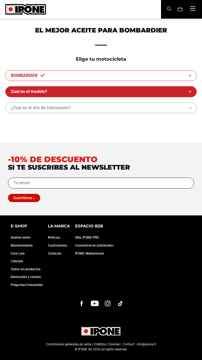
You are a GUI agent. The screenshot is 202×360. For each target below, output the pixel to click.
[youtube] (94, 303)
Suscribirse (22, 198)
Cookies (114, 344)
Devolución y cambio (26, 277)
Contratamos (57, 245)
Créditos (100, 344)
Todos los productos (25, 269)
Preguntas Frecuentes (27, 285)
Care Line (17, 253)
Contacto (54, 253)
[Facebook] (81, 303)
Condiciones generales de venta (69, 344)
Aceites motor (21, 237)
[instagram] (107, 303)
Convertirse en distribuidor (94, 245)
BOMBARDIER (28, 75)
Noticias (54, 237)
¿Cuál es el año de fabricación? (41, 107)
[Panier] (180, 9)
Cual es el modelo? (29, 91)
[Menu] (192, 8)
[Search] (169, 9)
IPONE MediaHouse (89, 253)
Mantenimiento (22, 245)
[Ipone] (25, 9)
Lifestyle (17, 261)
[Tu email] (101, 183)
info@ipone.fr (146, 344)
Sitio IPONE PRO (87, 237)
